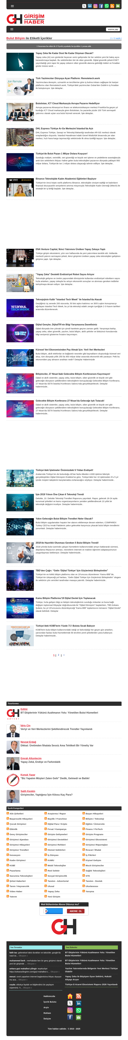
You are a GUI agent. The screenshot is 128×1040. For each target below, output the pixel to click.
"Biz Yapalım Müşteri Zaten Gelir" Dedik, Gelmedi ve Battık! (55, 778)
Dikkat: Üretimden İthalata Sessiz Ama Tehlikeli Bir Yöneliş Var (57, 745)
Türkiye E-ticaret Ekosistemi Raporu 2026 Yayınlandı (91, 984)
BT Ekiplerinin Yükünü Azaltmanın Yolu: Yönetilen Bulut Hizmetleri (59, 712)
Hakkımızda (49, 996)
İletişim (47, 1019)
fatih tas (13, 953)
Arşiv (46, 1007)
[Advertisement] (64, 223)
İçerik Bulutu (50, 1002)
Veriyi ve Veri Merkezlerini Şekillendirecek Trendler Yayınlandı (56, 729)
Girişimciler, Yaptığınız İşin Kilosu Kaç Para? (47, 794)
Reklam (47, 1013)
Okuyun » (23, 956)
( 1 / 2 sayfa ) (116, 38)
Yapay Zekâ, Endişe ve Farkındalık (40, 762)
